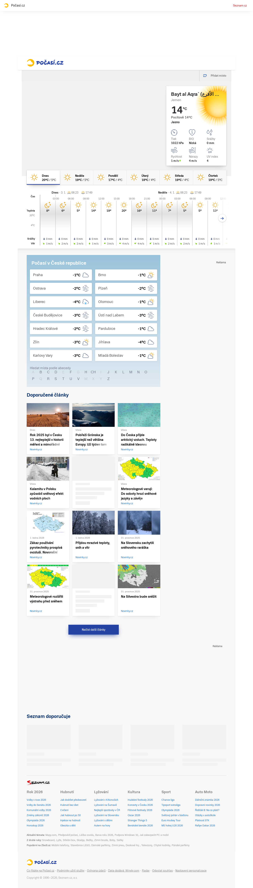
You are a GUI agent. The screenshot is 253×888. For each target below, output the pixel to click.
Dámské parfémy (100, 845)
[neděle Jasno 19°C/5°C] (76, 177)
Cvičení (64, 810)
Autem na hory (102, 825)
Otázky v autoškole (205, 815)
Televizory (146, 845)
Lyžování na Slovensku (106, 815)
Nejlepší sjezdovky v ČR (107, 810)
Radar (146, 870)
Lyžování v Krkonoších (106, 800)
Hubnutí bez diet (69, 805)
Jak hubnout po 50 (70, 815)
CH (93, 372)
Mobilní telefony (60, 845)
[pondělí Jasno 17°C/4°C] (109, 177)
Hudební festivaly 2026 (140, 800)
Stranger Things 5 (137, 820)
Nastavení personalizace (191, 870)
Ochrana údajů (96, 870)
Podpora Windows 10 (126, 835)
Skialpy (81, 840)
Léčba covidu (86, 835)
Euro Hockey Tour (170, 820)
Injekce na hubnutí (70, 820)
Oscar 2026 (134, 815)
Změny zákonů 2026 (38, 815)
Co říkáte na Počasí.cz (40, 870)
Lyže (58, 840)
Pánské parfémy (181, 845)
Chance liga (168, 800)
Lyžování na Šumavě (105, 805)
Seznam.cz (240, 5)
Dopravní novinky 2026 (207, 805)
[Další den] (222, 218)
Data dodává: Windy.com (123, 870)
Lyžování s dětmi (103, 820)
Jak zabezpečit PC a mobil (154, 835)
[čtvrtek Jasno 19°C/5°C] (209, 177)
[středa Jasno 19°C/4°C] (176, 177)
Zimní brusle (101, 840)
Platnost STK (202, 820)
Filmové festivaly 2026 (140, 810)
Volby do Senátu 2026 (39, 805)
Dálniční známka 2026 (207, 800)
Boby (112, 840)
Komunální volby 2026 (39, 810)
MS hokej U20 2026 (172, 825)
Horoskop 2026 (35, 825)
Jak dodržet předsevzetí (73, 800)
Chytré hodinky (162, 845)
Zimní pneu (118, 845)
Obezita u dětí (68, 825)
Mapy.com (51, 835)
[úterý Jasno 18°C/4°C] (143, 177)
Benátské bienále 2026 (140, 825)
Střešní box (69, 840)
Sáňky (120, 840)
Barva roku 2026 (104, 835)
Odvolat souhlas (162, 870)
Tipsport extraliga (170, 805)
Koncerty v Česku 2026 (140, 805)
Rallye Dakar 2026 (205, 825)
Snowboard (48, 840)
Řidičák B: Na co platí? (207, 810)
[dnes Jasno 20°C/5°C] (43, 177)
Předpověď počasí (68, 835)
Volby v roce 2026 (36, 800)
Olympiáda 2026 (36, 820)
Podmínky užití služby (70, 870)
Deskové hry (133, 845)
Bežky (89, 840)
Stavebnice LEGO (80, 845)
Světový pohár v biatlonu (174, 815)
